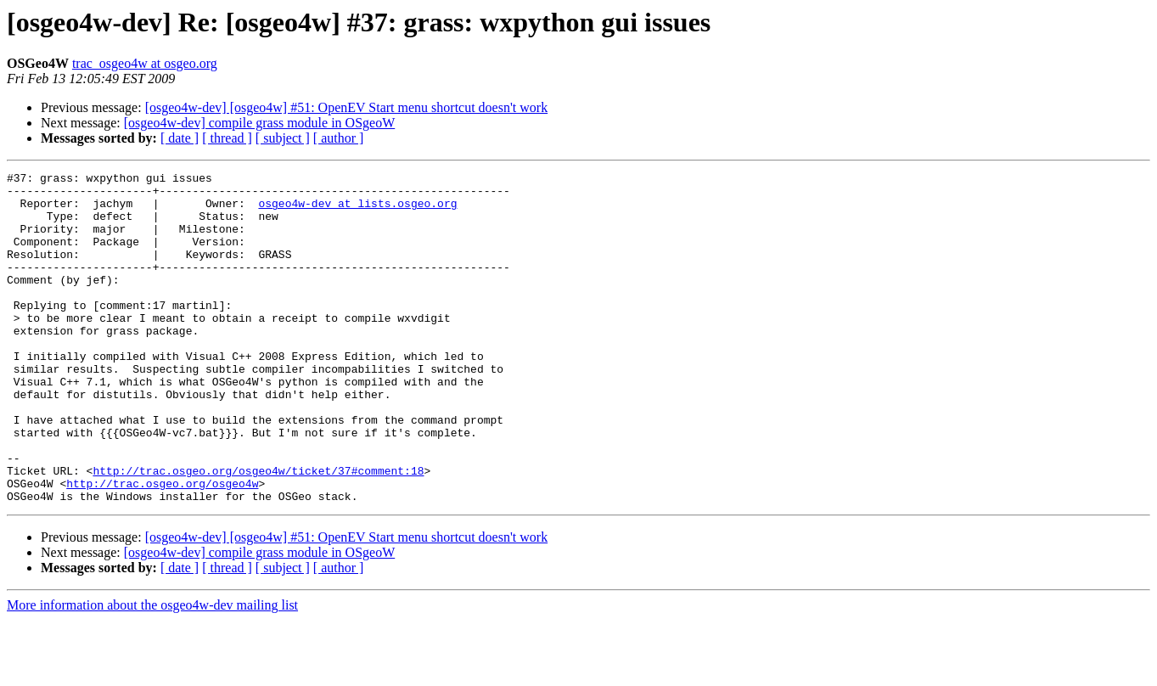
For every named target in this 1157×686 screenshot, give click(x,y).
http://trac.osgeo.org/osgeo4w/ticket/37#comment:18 (258, 531)
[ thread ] (227, 138)
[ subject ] (283, 138)
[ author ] (338, 138)
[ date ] (179, 138)
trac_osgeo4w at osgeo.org (144, 63)
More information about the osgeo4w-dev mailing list (152, 671)
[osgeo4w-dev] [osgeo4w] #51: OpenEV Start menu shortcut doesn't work (346, 107)
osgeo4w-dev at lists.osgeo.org (357, 210)
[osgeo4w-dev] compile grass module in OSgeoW (259, 122)
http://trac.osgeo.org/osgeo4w (162, 546)
